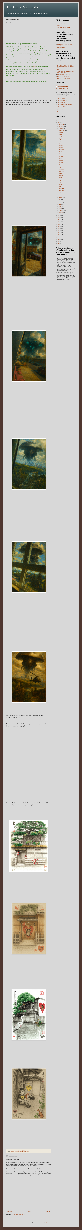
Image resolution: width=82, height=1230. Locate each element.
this (34, 66)
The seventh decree (62, 111)
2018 (59, 228)
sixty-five (61, 132)
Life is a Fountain (61, 26)
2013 (59, 239)
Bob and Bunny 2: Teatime (63, 78)
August (61, 197)
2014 (59, 237)
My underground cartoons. (63, 74)
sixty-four (61, 134)
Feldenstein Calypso (63, 86)
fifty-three (61, 158)
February (61, 210)
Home (29, 1211)
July (60, 199)
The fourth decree (61, 106)
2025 (59, 122)
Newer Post (9, 1211)
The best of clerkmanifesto (63, 27)
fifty (59, 164)
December (61, 124)
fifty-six (60, 151)
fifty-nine (61, 145)
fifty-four (61, 156)
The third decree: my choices (64, 104)
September (62, 130)
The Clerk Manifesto (22, 7)
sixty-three (61, 136)
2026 (59, 120)
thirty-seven (61, 192)
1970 (59, 243)
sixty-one (61, 141)
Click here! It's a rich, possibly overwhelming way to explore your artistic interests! (65, 46)
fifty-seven (61, 149)
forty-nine (61, 167)
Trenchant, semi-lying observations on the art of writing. (66, 72)
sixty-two (61, 139)
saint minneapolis (25, 1151)
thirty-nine (61, 188)
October (61, 128)
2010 (59, 241)
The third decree (61, 102)
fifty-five (61, 154)
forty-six (61, 173)
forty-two (61, 182)
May (60, 204)
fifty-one (61, 162)
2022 (59, 219)
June (60, 202)
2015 (59, 234)
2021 (59, 222)
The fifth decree (61, 108)
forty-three (61, 180)
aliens (16, 1151)
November (61, 126)
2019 (59, 226)
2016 (59, 232)
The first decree (61, 98)
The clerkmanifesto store (63, 24)
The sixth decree (61, 110)
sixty (60, 143)
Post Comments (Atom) (19, 1214)
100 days (12, 1151)
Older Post (48, 1211)
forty (60, 186)
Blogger (47, 1222)
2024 (59, 215)
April (60, 206)
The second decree (62, 100)
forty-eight (61, 169)
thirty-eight (61, 190)
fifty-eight (61, 147)
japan (19, 1151)
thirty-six (61, 195)
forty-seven (61, 171)
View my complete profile (62, 88)
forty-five (61, 175)
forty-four (61, 177)
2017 (59, 230)
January (61, 212)
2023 (59, 217)
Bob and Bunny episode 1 (63, 76)
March (60, 208)
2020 (59, 224)
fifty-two (61, 160)
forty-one (61, 184)
